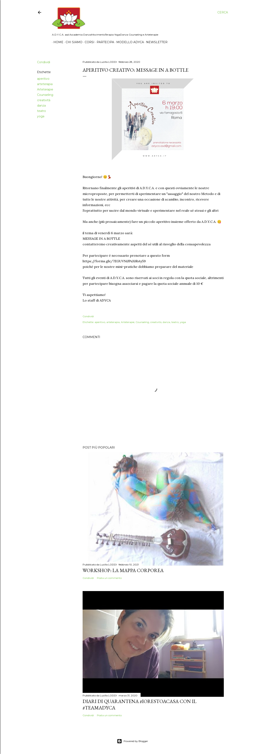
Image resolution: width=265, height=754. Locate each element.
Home (57, 42)
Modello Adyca (128, 42)
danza (41, 105)
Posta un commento (109, 577)
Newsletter (155, 42)
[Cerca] (222, 12)
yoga (40, 116)
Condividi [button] (43, 62)
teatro (41, 111)
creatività (43, 100)
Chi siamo (72, 42)
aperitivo (43, 79)
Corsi (88, 42)
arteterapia (45, 84)
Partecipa (104, 42)
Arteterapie (45, 89)
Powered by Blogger (132, 741)
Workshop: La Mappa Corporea (123, 570)
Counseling (45, 95)
